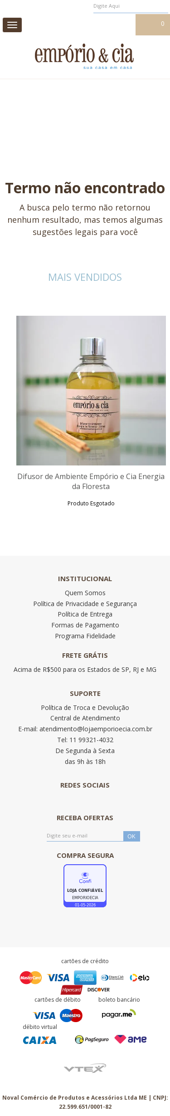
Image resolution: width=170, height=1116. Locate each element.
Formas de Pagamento (85, 625)
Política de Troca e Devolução (85, 707)
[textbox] (130, 5)
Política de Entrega (85, 614)
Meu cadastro (113, 24)
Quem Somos (85, 592)
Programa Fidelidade (85, 635)
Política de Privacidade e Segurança (85, 603)
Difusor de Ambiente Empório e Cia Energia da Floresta (91, 481)
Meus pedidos (67, 24)
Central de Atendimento (85, 718)
